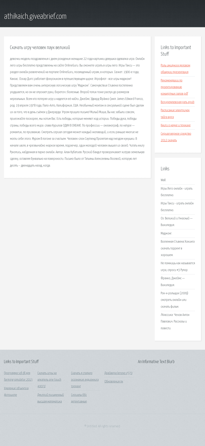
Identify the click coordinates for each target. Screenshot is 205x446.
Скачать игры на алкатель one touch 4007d (49, 380)
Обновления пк (114, 381)
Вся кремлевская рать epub (177, 102)
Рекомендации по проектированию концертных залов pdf (174, 87)
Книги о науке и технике (176, 125)
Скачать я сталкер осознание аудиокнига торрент (85, 380)
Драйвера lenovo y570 (118, 373)
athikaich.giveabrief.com (35, 16)
